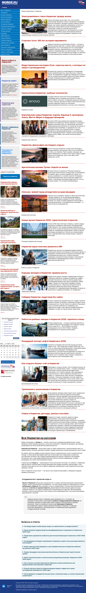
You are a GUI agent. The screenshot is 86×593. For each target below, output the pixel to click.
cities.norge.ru (13, 95)
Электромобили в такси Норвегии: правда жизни (46, 16)
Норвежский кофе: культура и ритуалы (8, 241)
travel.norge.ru (13, 119)
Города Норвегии (6, 38)
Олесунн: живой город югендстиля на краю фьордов (48, 192)
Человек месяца (5, 31)
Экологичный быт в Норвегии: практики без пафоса (9, 212)
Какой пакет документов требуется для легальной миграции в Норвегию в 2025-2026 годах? (54, 536)
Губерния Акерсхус (6, 40)
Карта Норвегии (5, 45)
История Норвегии (6, 15)
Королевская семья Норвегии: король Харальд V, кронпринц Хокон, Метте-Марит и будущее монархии (52, 116)
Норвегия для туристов (7, 42)
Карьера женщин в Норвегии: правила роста (44, 273)
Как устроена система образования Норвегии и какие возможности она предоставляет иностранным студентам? (49, 563)
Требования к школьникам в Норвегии (41, 389)
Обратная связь (5, 54)
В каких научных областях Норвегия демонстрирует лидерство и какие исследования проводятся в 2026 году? (49, 569)
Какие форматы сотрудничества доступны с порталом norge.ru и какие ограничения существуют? (53, 574)
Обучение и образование (8, 47)
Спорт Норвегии (5, 22)
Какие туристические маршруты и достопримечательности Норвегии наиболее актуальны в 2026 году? (52, 547)
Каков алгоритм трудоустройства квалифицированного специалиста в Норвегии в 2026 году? (52, 531)
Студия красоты (4, 171)
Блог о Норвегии (5, 10)
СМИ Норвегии (5, 35)
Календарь (4, 33)
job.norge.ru (9, 65)
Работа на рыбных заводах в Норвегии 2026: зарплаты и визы (53, 319)
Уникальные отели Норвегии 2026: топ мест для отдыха (10, 286)
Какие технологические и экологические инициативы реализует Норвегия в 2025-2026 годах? (53, 558)
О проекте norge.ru (32, 589)
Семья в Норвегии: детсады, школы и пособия (45, 413)
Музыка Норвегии (6, 19)
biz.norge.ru (13, 142)
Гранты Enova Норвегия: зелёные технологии (44, 93)
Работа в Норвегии (6, 49)
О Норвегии (4, 12)
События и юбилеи (6, 29)
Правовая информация (21, 589)
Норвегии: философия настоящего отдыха (43, 145)
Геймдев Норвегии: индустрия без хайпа (42, 297)
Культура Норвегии (6, 17)
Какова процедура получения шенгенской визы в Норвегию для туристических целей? (51, 553)
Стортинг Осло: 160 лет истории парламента (44, 40)
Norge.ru (19, 582)
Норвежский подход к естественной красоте (8, 183)
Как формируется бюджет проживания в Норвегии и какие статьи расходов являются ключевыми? (54, 542)
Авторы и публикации (7, 52)
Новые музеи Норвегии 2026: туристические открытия (49, 220)
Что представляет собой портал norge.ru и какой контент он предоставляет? (51, 526)
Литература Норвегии (7, 24)
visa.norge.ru (13, 166)
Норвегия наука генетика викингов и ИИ (42, 246)
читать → (2, 206)
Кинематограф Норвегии (8, 26)
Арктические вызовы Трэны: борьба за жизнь (45, 167)
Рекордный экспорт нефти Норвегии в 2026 (44, 341)
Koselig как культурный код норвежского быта (9, 270)
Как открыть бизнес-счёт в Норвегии (40, 363)
